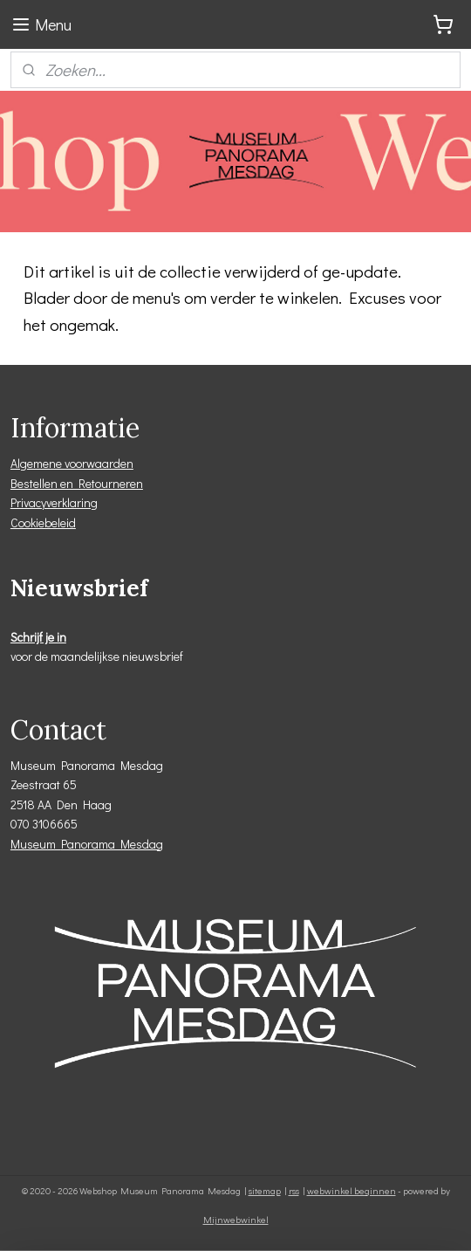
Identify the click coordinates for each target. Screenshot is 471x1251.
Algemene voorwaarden (71, 463)
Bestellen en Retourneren (76, 483)
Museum (35, 843)
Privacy (28, 502)
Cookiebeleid (43, 522)
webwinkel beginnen (351, 1190)
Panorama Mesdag (112, 843)
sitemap (265, 1190)
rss (294, 1190)
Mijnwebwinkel (236, 1219)
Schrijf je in (38, 637)
